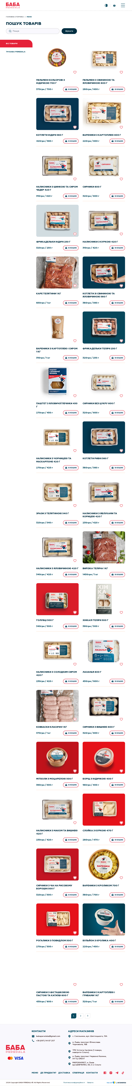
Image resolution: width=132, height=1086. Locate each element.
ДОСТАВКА (64, 1073)
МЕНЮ (35, 1073)
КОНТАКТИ (92, 1073)
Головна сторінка (15, 17)
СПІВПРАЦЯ (78, 1073)
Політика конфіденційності (74, 1082)
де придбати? (48, 1073)
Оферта (90, 1082)
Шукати (69, 31)
